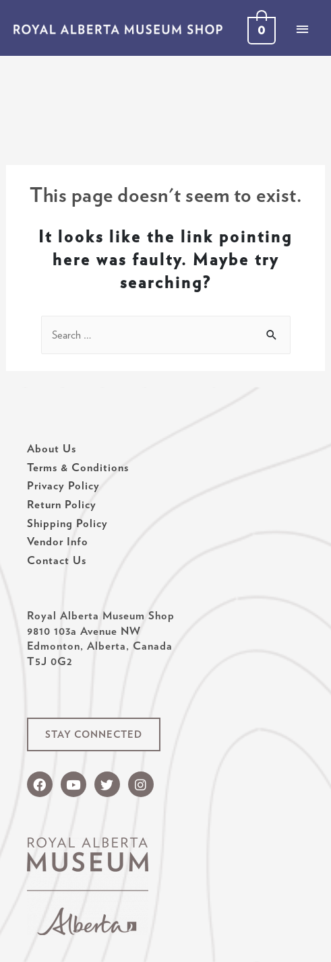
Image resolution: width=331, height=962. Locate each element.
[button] (93, 735)
